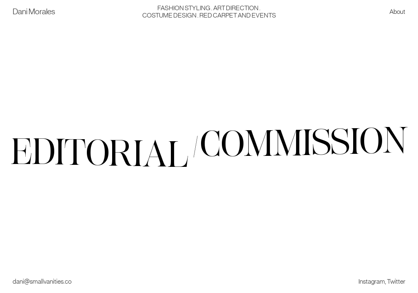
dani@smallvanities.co (42, 281)
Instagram (371, 281)
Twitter (396, 281)
